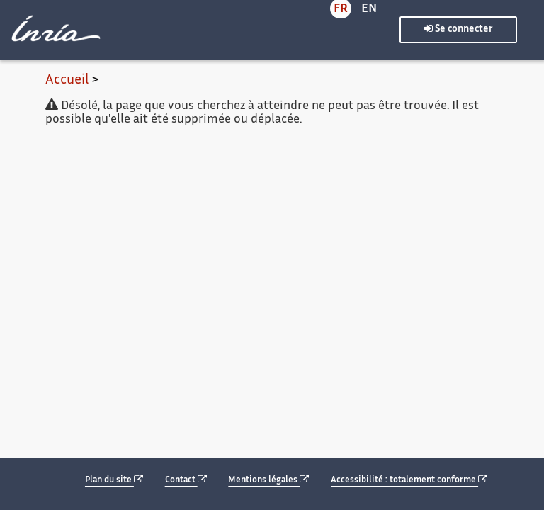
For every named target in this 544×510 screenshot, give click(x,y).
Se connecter (458, 28)
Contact (186, 479)
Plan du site (114, 479)
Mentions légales (268, 479)
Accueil (67, 80)
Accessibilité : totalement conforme (409, 479)
